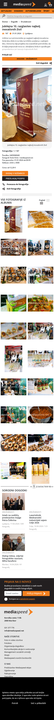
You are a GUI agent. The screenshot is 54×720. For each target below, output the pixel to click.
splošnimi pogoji (27, 599)
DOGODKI (18, 11)
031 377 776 (9, 627)
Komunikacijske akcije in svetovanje (19, 649)
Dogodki (14, 22)
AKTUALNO (6, 11)
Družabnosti (26, 22)
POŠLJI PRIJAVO (36, 593)
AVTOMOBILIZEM (33, 11)
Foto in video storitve (13, 640)
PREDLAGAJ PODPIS (15, 178)
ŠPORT (46, 11)
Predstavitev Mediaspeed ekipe (17, 667)
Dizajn (7, 655)
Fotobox (8, 643)
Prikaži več (7, 54)
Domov (5, 22)
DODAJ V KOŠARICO (15, 173)
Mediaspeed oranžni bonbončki (17, 658)
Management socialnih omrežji (17, 652)
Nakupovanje (10, 673)
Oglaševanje (9, 670)
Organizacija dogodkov (14, 646)
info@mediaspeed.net (14, 630)
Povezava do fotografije (18, 184)
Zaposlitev (8, 676)
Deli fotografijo (14, 188)
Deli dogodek (42, 63)
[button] (50, 4)
